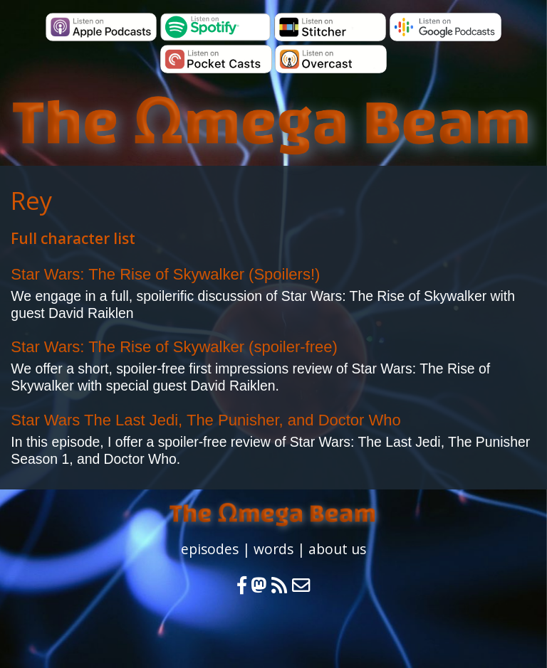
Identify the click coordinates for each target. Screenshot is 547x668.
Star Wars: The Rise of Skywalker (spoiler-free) (174, 347)
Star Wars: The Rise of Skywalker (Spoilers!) (165, 274)
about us (337, 548)
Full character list (73, 238)
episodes (210, 548)
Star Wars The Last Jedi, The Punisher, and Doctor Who (205, 420)
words (273, 548)
